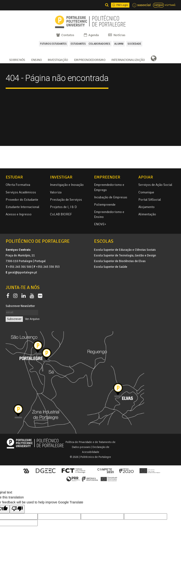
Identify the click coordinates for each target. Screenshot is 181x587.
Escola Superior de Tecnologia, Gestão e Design (125, 255)
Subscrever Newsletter (20, 306)
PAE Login (119, 5)
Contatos (65, 35)
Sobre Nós (17, 59)
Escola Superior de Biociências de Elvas (120, 261)
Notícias (116, 35)
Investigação (58, 59)
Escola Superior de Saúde (110, 267)
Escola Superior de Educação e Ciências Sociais (125, 250)
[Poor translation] (17, 509)
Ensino (36, 59)
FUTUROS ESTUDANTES (53, 43)
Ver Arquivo (32, 319)
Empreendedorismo (89, 59)
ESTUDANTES (78, 43)
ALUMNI (118, 43)
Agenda (91, 35)
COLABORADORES (99, 43)
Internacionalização (128, 59)
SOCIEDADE (134, 43)
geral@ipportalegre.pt (22, 272)
